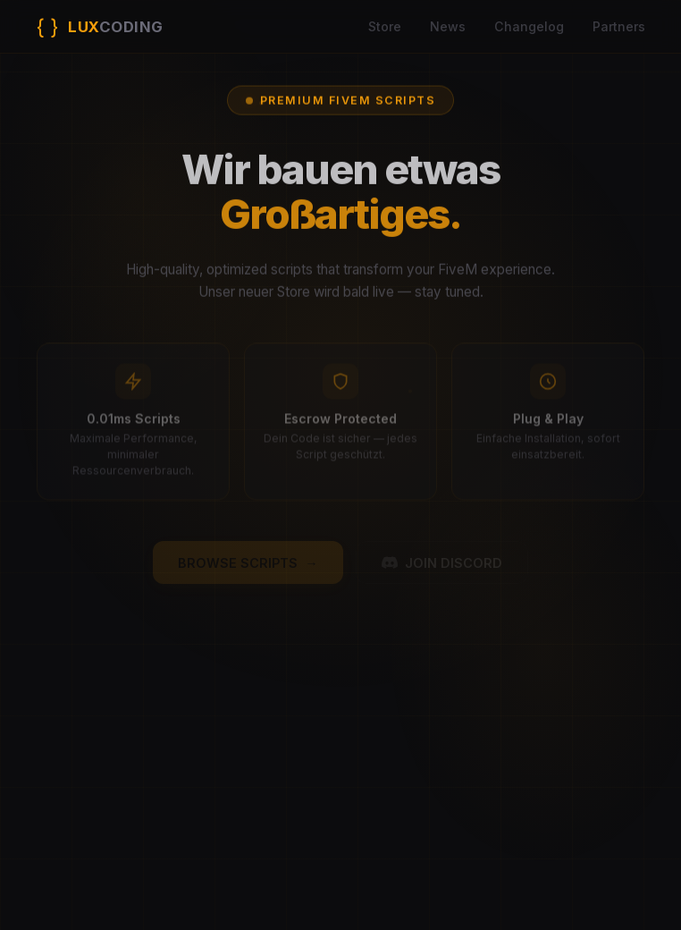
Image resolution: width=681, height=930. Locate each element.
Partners (619, 26)
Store (384, 26)
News (448, 26)
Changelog (529, 26)
